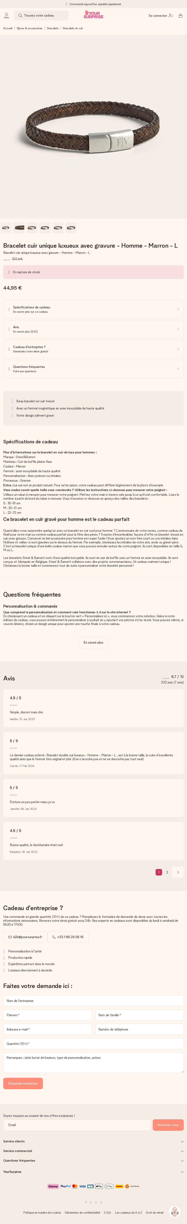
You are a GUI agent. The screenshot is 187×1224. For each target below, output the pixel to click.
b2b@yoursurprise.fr (27, 937)
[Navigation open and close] (6, 15)
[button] (5, 228)
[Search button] (20, 15)
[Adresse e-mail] (47, 1029)
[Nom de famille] (139, 1015)
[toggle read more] (93, 642)
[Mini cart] (180, 15)
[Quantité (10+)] (93, 1043)
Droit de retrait (155, 1212)
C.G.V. (107, 1212)
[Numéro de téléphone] (139, 1029)
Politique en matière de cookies (42, 1212)
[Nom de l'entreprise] (93, 1000)
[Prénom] (47, 1015)
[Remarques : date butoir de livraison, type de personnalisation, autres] (93, 1062)
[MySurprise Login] (161, 15)
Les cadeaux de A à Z (128, 1212)
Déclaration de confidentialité (82, 1212)
